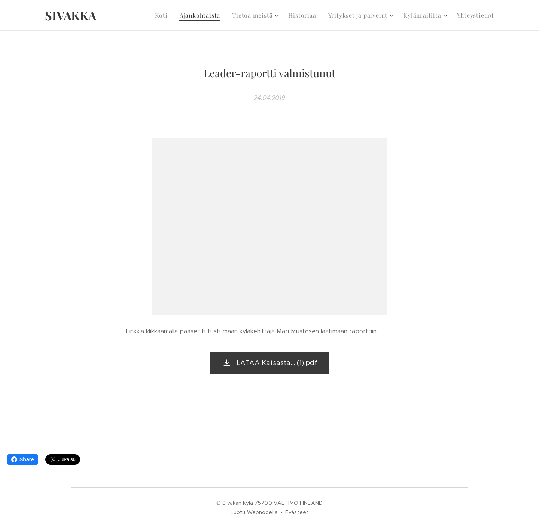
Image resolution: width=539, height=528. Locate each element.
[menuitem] (174, 15)
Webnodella (262, 512)
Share (22, 459)
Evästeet (296, 512)
